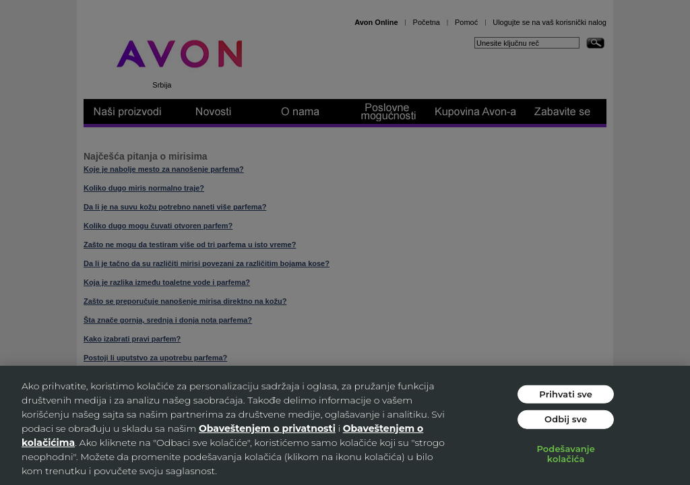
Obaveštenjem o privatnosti (267, 428)
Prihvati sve (565, 393)
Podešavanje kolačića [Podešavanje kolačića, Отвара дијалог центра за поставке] (565, 454)
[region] (345, 425)
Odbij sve (565, 419)
